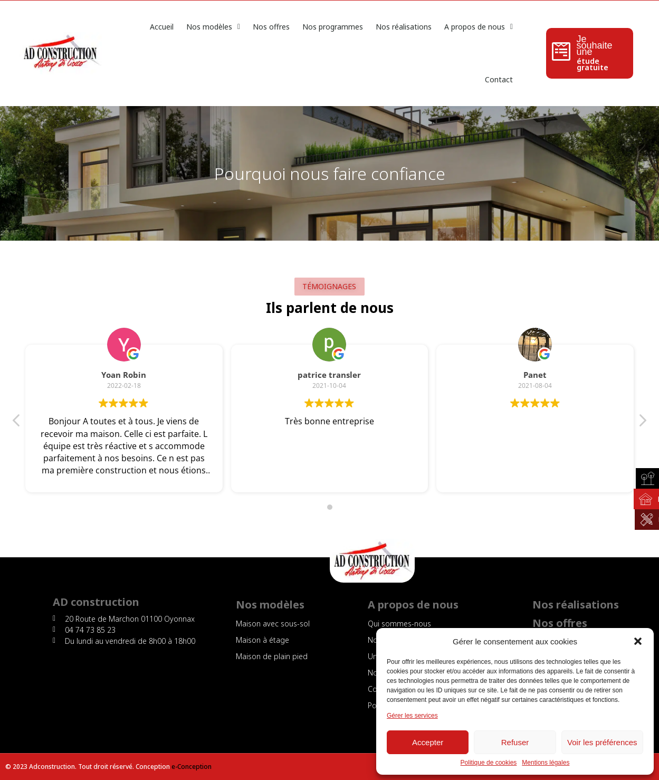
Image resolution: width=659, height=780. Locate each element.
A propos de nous (478, 27)
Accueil (162, 27)
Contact (499, 79)
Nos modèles (213, 27)
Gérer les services (412, 715)
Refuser (515, 742)
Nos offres (271, 27)
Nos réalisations (404, 27)
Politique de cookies (489, 762)
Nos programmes (332, 27)
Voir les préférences (602, 742)
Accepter (427, 742)
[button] (638, 641)
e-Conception (191, 766)
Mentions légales (545, 762)
